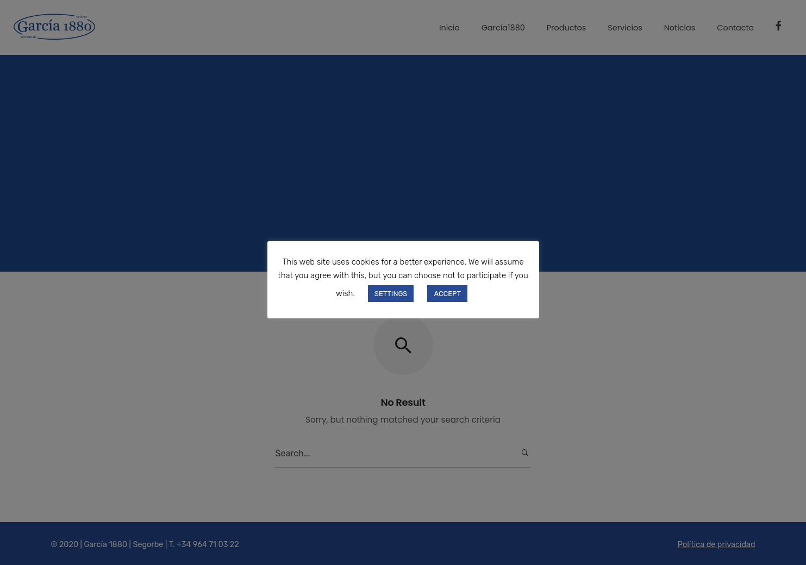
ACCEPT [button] (447, 294)
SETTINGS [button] (391, 294)
